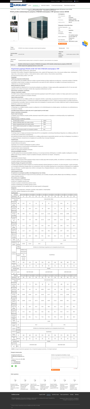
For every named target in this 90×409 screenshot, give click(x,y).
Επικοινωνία (60, 43)
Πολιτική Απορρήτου (16, 398)
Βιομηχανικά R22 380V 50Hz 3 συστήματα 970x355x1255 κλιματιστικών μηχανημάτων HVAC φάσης (25, 387)
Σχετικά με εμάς (55, 394)
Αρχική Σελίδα (13, 9)
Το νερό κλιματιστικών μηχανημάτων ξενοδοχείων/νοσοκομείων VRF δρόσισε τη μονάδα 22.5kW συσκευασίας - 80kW (74, 388)
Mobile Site (13, 402)
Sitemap (76, 394)
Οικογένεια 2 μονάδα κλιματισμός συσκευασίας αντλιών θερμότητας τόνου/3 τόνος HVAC (64, 387)
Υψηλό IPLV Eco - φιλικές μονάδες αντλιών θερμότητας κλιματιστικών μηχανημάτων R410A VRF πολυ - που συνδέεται (34, 388)
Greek (78, 1)
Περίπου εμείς (45, 5)
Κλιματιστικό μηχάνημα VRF (26, 9)
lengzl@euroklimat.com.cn (72, 401)
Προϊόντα (35, 5)
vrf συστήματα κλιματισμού (52, 349)
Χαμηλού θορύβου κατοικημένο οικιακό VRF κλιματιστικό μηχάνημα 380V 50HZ (54, 386)
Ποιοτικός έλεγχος (69, 5)
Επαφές (72, 394)
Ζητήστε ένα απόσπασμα (67, 1)
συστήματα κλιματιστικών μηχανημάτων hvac (23, 349)
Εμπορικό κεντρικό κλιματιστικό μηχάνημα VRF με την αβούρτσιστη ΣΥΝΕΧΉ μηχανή (15, 387)
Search (24, 1)
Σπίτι (29, 5)
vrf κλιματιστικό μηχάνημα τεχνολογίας (39, 349)
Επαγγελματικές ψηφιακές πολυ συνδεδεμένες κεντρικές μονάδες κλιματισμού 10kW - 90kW (44, 387)
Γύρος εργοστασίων (56, 5)
